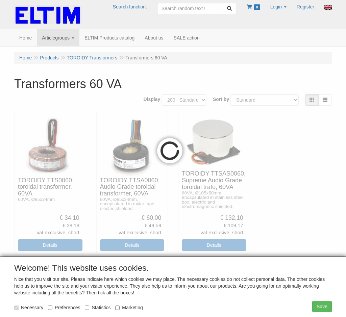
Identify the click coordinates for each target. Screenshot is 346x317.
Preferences (64, 307)
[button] (278, 7)
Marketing (129, 307)
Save (322, 306)
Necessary (28, 307)
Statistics (97, 307)
